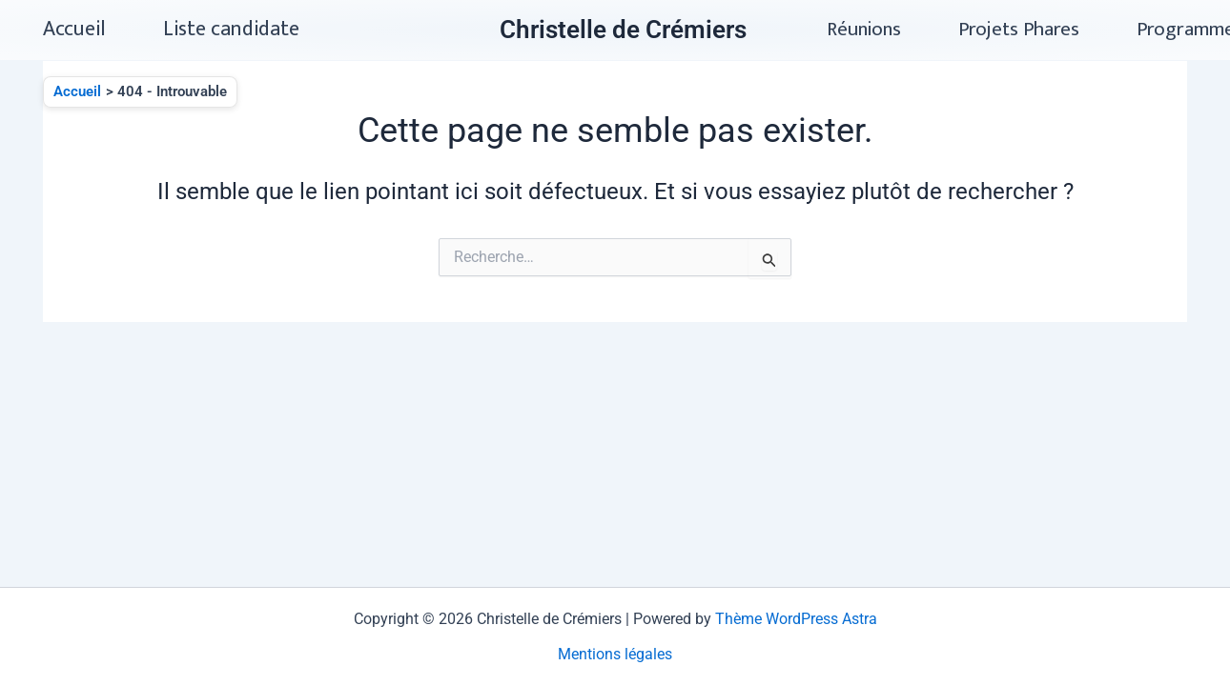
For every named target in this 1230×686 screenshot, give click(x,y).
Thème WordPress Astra (796, 619)
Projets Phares (1018, 29)
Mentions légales (615, 654)
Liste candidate (231, 29)
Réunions (864, 29)
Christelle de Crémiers (623, 29)
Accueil (74, 29)
